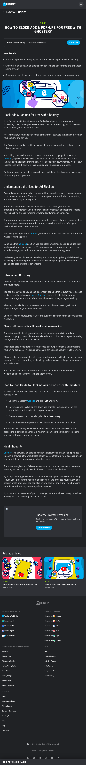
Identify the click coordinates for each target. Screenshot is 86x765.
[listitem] (22, 573)
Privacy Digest (8, 631)
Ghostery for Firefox (52, 621)
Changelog (5, 731)
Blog (3, 726)
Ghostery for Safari (52, 626)
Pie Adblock (6, 671)
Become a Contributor (9, 711)
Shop (3, 721)
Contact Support (50, 656)
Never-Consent (38, 295)
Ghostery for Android (53, 641)
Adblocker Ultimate (8, 661)
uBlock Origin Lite (8, 686)
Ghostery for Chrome (53, 616)
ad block (23, 244)
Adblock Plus (6, 656)
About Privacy (49, 676)
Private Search (8, 621)
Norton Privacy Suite (9, 666)
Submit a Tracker (50, 661)
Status (4, 696)
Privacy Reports (7, 706)
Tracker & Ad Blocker (10, 616)
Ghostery (8, 158)
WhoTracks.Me (8, 626)
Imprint (51, 751)
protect (34, 233)
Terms (34, 751)
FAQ (46, 651)
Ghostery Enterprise (8, 716)
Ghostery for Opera (52, 631)
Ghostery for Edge (52, 636)
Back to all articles (14, 12)
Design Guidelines (50, 671)
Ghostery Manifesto (8, 701)
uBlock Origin (6, 681)
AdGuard (5, 651)
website (31, 401)
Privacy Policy (42, 751)
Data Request (49, 666)
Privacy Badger (7, 676)
